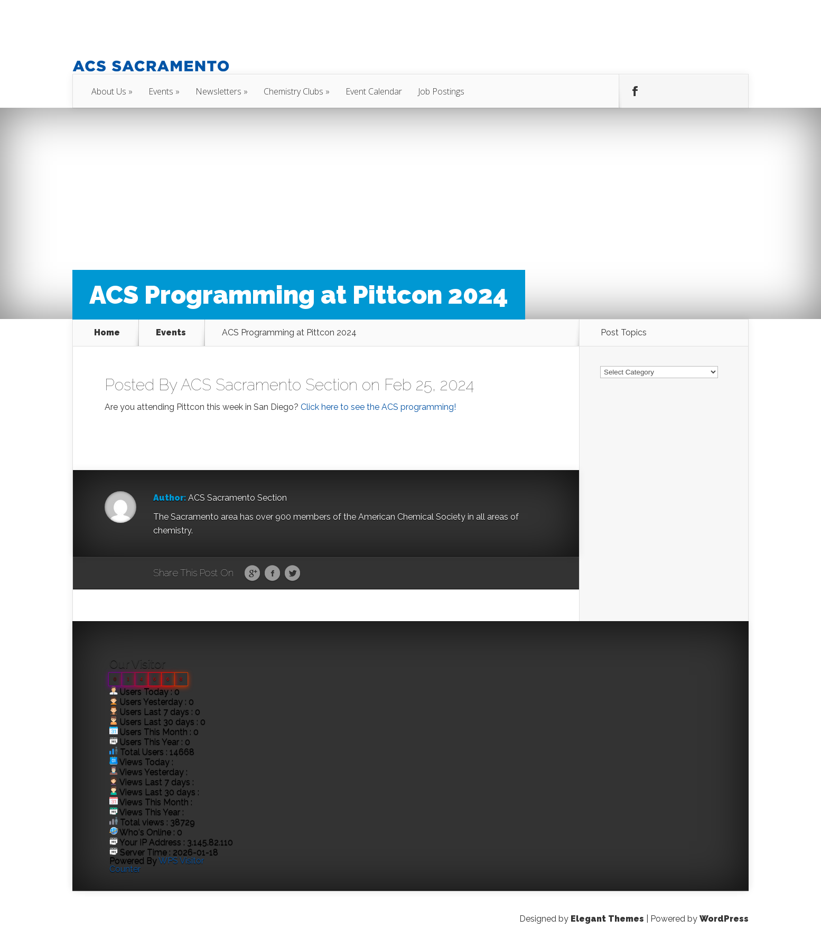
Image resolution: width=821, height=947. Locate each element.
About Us (108, 91)
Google (252, 573)
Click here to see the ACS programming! (378, 407)
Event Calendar (374, 91)
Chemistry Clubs (293, 91)
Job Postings (441, 91)
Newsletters (218, 91)
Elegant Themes (607, 919)
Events (160, 91)
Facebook (272, 573)
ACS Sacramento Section (269, 385)
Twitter (292, 573)
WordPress (724, 919)
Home (107, 333)
